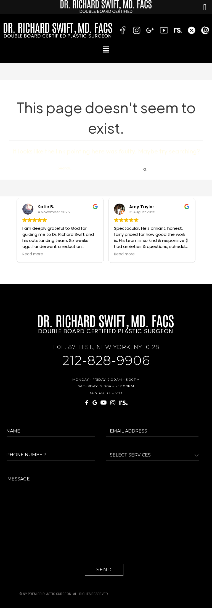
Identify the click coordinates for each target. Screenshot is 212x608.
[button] (106, 49)
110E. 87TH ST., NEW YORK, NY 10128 (106, 347)
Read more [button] (32, 254)
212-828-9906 (106, 360)
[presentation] (50, 545)
